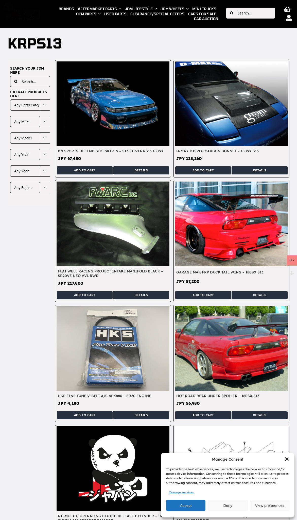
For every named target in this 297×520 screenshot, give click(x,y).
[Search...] (250, 13)
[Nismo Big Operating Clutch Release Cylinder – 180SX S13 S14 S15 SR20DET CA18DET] (113, 429)
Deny (227, 505)
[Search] (231, 13)
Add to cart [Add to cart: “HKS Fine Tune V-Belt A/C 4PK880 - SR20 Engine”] (84, 415)
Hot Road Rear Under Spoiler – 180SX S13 (217, 396)
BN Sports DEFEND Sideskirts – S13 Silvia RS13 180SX (111, 151)
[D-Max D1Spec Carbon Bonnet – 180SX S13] (231, 64)
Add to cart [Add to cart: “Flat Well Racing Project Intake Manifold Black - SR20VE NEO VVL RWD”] (84, 295)
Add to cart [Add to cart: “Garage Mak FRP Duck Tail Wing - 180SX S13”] (203, 295)
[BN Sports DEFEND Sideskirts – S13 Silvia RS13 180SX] (113, 64)
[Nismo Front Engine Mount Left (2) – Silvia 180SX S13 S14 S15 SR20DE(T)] (231, 429)
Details (141, 170)
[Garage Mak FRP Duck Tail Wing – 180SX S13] (231, 184)
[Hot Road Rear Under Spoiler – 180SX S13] (231, 309)
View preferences (270, 505)
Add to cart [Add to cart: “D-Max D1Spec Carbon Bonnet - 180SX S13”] (203, 170)
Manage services (181, 492)
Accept (186, 505)
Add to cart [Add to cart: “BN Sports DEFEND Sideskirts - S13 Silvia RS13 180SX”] (84, 170)
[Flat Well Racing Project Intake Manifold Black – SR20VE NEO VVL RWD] (113, 184)
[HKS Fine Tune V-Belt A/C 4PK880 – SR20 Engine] (113, 309)
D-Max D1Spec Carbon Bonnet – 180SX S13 (217, 151)
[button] (286, 459)
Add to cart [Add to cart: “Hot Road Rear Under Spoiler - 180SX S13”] (203, 415)
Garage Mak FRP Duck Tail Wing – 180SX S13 (220, 272)
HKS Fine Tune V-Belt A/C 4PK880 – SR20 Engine (104, 396)
